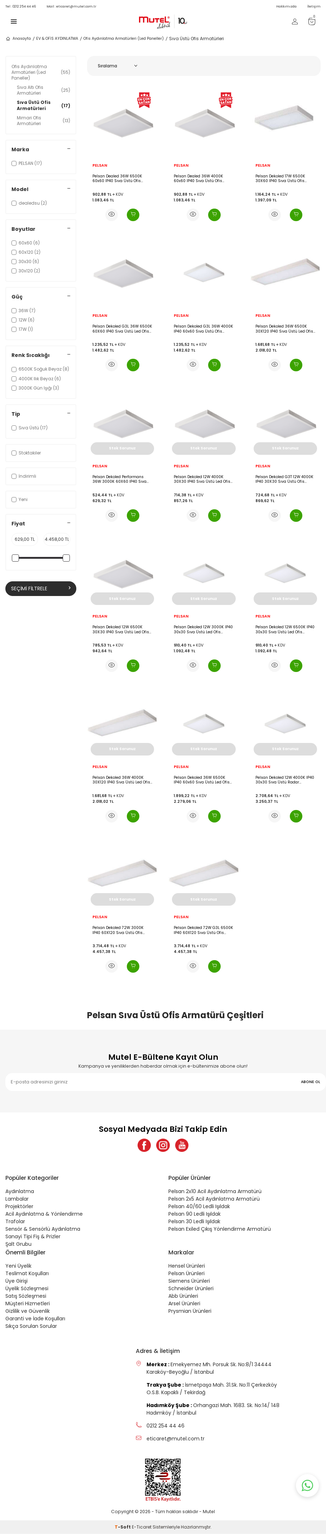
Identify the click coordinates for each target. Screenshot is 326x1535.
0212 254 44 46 (20, 6)
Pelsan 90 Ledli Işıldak (194, 1215)
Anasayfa (18, 39)
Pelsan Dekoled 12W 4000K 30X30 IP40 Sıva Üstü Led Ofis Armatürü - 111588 (202, 479)
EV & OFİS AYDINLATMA (57, 38)
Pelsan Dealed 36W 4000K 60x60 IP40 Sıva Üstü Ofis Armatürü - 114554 (198, 178)
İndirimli (23, 476)
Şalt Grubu (18, 1245)
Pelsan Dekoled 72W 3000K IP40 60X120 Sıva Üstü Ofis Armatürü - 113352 (118, 930)
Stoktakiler (26, 453)
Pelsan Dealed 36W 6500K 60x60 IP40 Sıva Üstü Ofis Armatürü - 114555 (117, 178)
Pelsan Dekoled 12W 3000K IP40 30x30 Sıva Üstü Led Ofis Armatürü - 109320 (203, 629)
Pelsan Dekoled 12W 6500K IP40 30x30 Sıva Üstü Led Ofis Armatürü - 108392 (285, 629)
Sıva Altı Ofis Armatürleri (43, 90)
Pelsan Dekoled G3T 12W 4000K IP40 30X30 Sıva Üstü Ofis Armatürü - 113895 (284, 479)
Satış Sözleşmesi (25, 1297)
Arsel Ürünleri (184, 1304)
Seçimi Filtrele (41, 588)
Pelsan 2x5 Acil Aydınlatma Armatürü (214, 1199)
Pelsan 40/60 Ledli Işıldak (199, 1207)
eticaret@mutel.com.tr (71, 6)
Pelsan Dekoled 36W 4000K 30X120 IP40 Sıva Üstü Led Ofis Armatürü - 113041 (121, 780)
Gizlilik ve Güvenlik (27, 1312)
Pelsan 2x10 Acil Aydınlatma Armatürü (215, 1192)
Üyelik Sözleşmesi (26, 1289)
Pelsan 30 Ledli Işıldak (194, 1222)
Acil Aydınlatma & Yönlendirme (44, 1215)
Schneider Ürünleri (191, 1289)
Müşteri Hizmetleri (27, 1304)
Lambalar (17, 1199)
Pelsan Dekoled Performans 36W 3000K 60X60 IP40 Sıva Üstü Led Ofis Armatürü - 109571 (119, 479)
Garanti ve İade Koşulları (35, 1319)
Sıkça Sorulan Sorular (31, 1327)
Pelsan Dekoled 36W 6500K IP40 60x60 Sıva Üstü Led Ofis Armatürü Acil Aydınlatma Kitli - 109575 (202, 780)
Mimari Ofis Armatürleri (43, 121)
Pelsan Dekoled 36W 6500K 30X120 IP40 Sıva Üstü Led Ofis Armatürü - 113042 (284, 329)
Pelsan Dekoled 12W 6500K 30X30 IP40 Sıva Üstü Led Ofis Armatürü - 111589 (120, 629)
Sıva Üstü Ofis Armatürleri (43, 105)
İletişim (314, 6)
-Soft (123, 1528)
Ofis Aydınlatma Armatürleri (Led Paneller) (123, 38)
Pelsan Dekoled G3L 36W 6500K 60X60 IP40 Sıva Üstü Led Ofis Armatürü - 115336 (122, 329)
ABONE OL (310, 1081)
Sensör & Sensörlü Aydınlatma (42, 1230)
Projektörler (19, 1207)
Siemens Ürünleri (189, 1282)
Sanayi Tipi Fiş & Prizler (33, 1237)
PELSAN (99, 165)
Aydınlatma (19, 1192)
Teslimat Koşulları (27, 1274)
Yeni (19, 499)
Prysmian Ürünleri (189, 1312)
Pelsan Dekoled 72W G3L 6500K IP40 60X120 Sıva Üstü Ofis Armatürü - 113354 (203, 930)
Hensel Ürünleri (186, 1267)
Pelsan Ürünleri (186, 1274)
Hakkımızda (286, 6)
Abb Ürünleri (183, 1297)
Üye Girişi (16, 1282)
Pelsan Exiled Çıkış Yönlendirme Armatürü (219, 1230)
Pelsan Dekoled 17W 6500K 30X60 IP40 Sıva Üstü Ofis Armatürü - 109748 (280, 178)
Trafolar (15, 1222)
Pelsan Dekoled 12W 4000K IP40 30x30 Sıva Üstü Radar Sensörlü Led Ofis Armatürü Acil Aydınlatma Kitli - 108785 (285, 780)
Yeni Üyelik (18, 1267)
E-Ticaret (142, 1528)
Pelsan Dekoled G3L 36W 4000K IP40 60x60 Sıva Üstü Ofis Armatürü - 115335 (203, 329)
